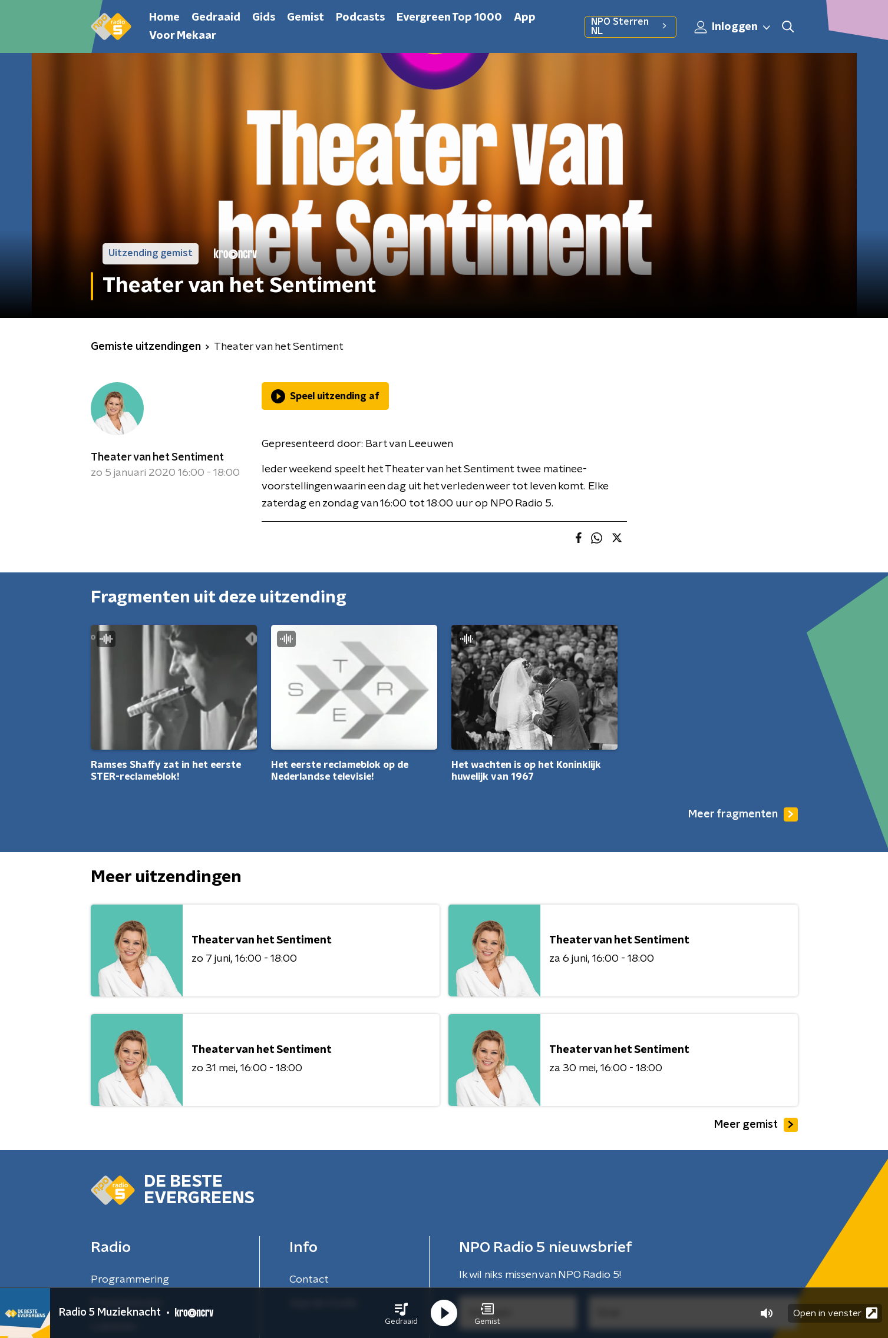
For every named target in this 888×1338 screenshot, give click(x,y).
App (525, 17)
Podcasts (360, 17)
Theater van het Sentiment (157, 457)
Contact (309, 1279)
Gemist (305, 17)
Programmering (130, 1279)
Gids (263, 17)
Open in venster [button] (835, 1313)
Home (164, 17)
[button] (401, 1313)
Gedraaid (216, 17)
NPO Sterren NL (630, 26)
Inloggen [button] (733, 27)
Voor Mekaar (182, 36)
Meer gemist (756, 1125)
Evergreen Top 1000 (449, 17)
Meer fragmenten (743, 814)
